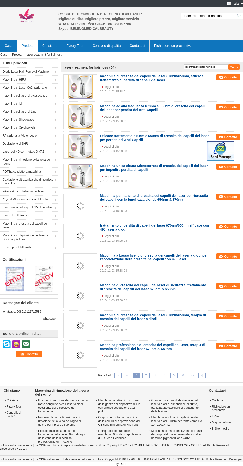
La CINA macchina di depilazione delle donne (64, 445)
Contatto (230, 77)
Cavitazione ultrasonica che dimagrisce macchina (28, 181)
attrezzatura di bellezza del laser (23, 191)
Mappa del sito (221, 422)
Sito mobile (220, 428)
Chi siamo (49, 46)
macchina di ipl (12, 103)
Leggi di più (111, 87)
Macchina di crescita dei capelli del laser (25, 225)
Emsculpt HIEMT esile (17, 247)
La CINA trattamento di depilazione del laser (63, 459)
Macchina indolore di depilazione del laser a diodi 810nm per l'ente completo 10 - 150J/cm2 (176, 421)
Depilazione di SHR (15, 143)
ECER (23, 448)
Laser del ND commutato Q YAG (24, 151)
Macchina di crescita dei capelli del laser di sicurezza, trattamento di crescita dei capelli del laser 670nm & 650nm (153, 287)
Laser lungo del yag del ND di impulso (27, 207)
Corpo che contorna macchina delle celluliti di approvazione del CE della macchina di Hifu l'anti (119, 421)
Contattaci (137, 46)
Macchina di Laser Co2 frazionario (25, 87)
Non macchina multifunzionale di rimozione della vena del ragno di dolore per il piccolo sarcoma (59, 421)
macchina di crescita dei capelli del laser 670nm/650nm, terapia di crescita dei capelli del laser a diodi (153, 317)
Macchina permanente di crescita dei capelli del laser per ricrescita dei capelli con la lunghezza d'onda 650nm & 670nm (154, 197)
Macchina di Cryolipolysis (19, 127)
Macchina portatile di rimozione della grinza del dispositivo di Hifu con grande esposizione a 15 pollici (119, 406)
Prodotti (27, 46)
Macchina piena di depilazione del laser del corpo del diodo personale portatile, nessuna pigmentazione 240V (176, 434)
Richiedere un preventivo (173, 46)
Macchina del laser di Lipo (19, 111)
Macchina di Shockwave (18, 119)
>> (192, 375)
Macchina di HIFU (14, 79)
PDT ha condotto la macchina (22, 171)
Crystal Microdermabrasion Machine (26, 199)
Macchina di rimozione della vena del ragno (27, 161)
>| (202, 375)
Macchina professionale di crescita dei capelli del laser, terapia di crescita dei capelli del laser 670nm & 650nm (152, 347)
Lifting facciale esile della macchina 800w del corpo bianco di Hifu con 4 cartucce (119, 434)
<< (127, 375)
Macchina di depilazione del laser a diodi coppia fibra (25, 237)
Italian (236, 3)
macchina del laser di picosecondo (25, 95)
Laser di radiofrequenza (18, 215)
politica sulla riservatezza (16, 445)
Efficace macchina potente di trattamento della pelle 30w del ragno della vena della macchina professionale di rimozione (62, 436)
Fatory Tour (75, 46)
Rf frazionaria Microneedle (20, 135)
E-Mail (216, 416)
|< (118, 375)
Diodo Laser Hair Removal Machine (26, 71)
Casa (9, 46)
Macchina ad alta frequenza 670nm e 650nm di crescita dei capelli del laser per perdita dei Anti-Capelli (153, 108)
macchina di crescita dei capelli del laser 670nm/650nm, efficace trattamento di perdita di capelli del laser (151, 78)
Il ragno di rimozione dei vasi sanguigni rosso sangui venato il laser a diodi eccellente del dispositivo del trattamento (63, 406)
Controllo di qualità (107, 46)
